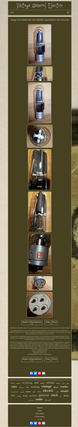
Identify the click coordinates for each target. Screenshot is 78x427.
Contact (40, 410)
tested (42, 383)
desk (34, 392)
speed (18, 383)
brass (66, 395)
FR (41, 419)
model (64, 391)
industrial (31, 400)
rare (13, 395)
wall (36, 382)
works (64, 386)
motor (28, 392)
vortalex (19, 396)
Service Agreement (40, 416)
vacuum (48, 400)
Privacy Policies (40, 413)
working (35, 386)
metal (63, 383)
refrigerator (14, 392)
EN (38, 419)
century (21, 387)
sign (27, 387)
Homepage (40, 407)
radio (39, 399)
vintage (47, 386)
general (44, 395)
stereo (58, 383)
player (56, 387)
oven (39, 392)
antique (50, 382)
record (22, 392)
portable (33, 395)
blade (25, 396)
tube (14, 386)
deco (61, 396)
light (68, 383)
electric (48, 391)
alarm (13, 383)
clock (54, 395)
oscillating (27, 382)
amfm (57, 392)
